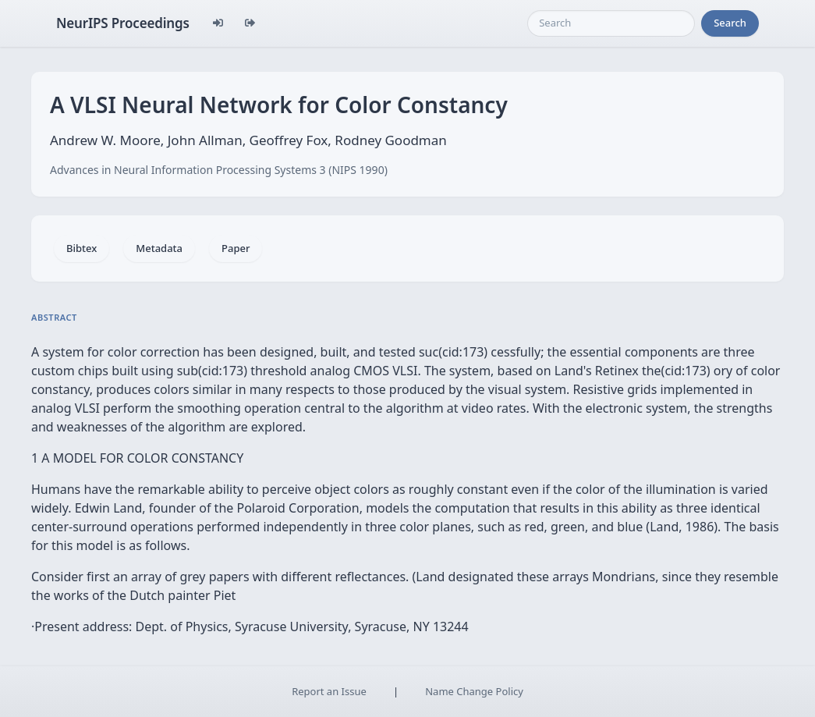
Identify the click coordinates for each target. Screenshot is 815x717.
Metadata (159, 248)
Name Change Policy (474, 691)
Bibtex (81, 248)
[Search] (611, 23)
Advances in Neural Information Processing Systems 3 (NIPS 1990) (219, 169)
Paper (235, 248)
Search (730, 23)
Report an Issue (329, 691)
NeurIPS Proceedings (123, 23)
